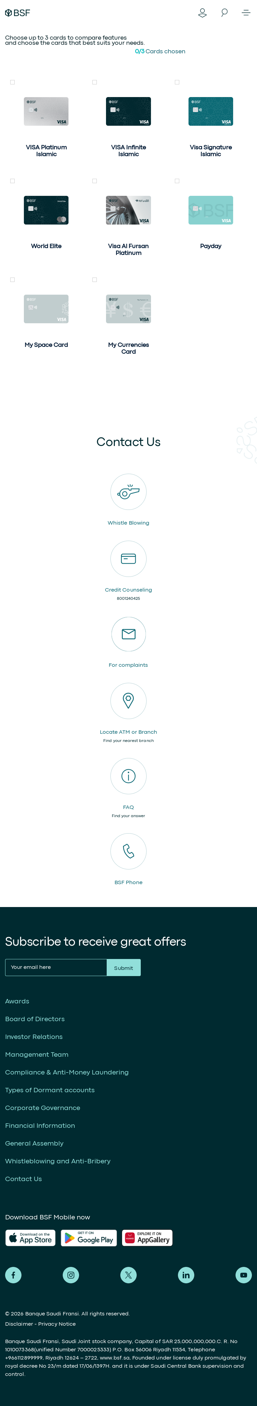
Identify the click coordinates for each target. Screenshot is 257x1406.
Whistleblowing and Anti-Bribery (57, 1161)
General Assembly (34, 1144)
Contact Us (23, 1179)
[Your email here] (56, 967)
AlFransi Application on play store (89, 1237)
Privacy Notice (57, 1324)
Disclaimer (19, 1324)
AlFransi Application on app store (30, 1237)
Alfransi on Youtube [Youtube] (244, 1275)
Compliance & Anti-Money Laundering (67, 1073)
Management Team (37, 1055)
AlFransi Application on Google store (150, 1237)
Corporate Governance (42, 1108)
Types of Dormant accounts (50, 1090)
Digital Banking (202, 12)
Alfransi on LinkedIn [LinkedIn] (186, 1275)
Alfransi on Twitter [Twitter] (128, 1275)
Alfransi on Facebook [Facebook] (13, 1275)
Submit (123, 968)
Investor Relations (34, 1037)
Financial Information (40, 1126)
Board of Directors (35, 1019)
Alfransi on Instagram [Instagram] (71, 1275)
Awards (17, 1001)
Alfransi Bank (17, 12)
